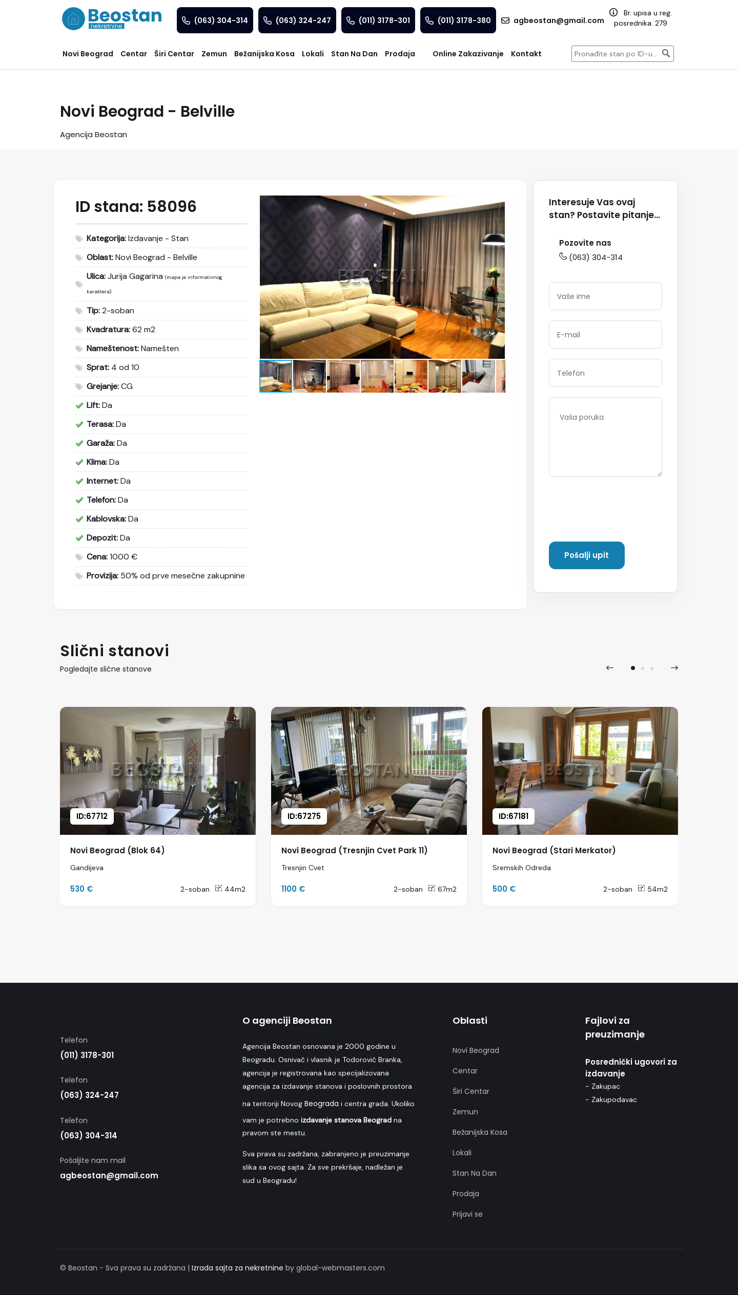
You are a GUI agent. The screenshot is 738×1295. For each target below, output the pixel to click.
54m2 (653, 889)
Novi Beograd (476, 1050)
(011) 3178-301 (87, 1055)
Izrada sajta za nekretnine (237, 1268)
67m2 (442, 889)
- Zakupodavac (611, 1099)
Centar (465, 1071)
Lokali (462, 1153)
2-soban (195, 889)
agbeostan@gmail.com (109, 1175)
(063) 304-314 (591, 257)
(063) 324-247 (89, 1095)
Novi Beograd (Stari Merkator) (554, 850)
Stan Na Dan (475, 1173)
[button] (495, 205)
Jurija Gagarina (135, 276)
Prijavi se (468, 1214)
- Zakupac (602, 1086)
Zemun (465, 1112)
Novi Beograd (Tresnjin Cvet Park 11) (354, 850)
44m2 (230, 889)
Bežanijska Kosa (480, 1132)
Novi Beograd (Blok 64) (117, 850)
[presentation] (627, 511)
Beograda (321, 1103)
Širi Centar (471, 1091)
